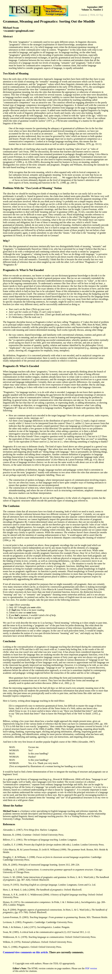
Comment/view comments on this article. (25, 952)
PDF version (91, 968)
